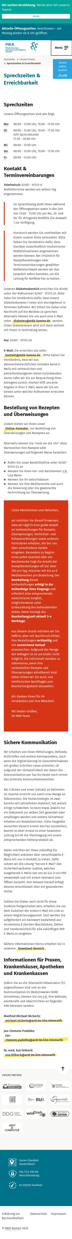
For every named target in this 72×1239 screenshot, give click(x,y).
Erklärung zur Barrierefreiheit (13, 1216)
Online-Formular (16, 428)
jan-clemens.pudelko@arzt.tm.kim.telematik (34, 1038)
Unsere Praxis (27, 59)
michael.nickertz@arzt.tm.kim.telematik (33, 1020)
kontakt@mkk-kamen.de (22, 355)
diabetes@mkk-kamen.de (32, 321)
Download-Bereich (31, 948)
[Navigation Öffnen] (61, 47)
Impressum (58, 1214)
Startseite (9, 59)
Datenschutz (38, 1214)
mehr (36, 16)
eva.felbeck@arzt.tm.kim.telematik (30, 1055)
